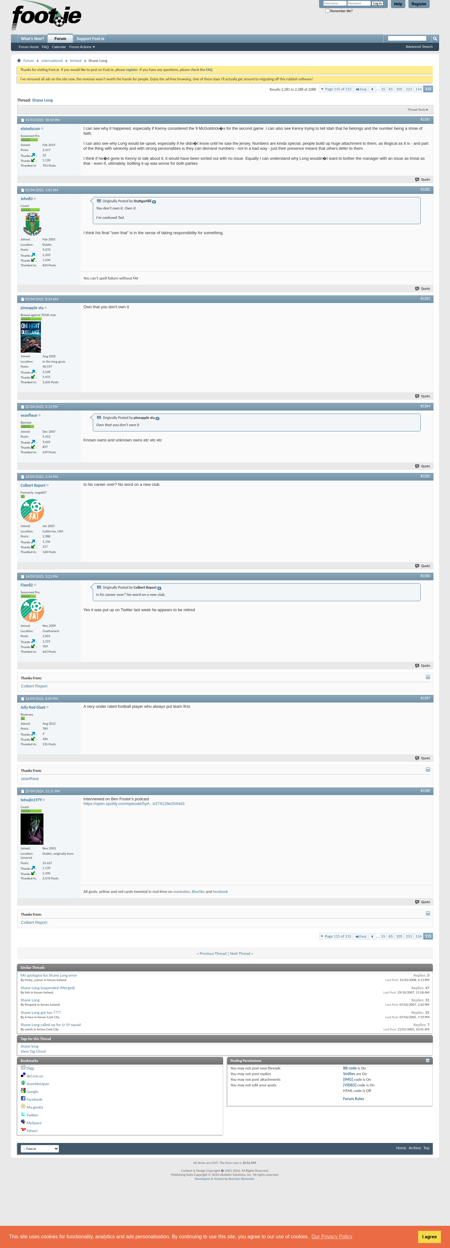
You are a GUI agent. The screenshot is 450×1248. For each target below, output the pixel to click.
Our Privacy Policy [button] (332, 1236)
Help (398, 4)
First (361, 89)
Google (32, 1091)
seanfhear (30, 778)
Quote (423, 180)
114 (418, 89)
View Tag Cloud (33, 1051)
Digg (30, 1068)
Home (401, 1147)
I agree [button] (429, 1236)
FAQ (45, 47)
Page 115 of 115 (338, 89)
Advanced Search (419, 46)
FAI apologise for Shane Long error (49, 975)
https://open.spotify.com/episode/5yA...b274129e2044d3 (134, 803)
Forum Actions (80, 47)
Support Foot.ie (90, 39)
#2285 (425, 476)
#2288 (425, 790)
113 (409, 89)
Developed (202, 1179)
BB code (350, 1068)
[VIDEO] (350, 1085)
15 (383, 89)
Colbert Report (34, 686)
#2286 (425, 576)
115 (428, 89)
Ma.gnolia (35, 1107)
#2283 (425, 298)
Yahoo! (32, 1130)
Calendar (59, 47)
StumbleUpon (38, 1083)
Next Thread (240, 953)
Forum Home (29, 47)
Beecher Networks (241, 1179)
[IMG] (348, 1079)
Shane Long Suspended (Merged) (48, 987)
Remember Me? (338, 11)
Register (419, 4)
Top (426, 1147)
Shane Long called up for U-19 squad (51, 1024)
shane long (29, 1046)
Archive (415, 1147)
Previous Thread (213, 953)
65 (391, 89)
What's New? (32, 39)
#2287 (425, 698)
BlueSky (198, 891)
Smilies (349, 1073)
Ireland (76, 60)
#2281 (425, 119)
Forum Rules (353, 1098)
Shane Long (42, 100)
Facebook (34, 1099)
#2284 (425, 406)
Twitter (32, 1115)
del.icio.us (35, 1076)
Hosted (219, 1179)
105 (399, 89)
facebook (220, 891)
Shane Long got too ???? (41, 1012)
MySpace (34, 1122)
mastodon (181, 891)
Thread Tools (416, 110)
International (51, 60)
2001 (228, 1171)
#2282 (425, 189)
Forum (60, 39)
